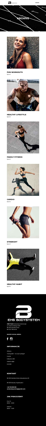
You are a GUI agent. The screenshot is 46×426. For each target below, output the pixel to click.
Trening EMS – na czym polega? (16, 353)
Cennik (9, 356)
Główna (9, 351)
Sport (9, 74)
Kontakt (9, 364)
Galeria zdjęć (10, 361)
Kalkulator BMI (11, 359)
